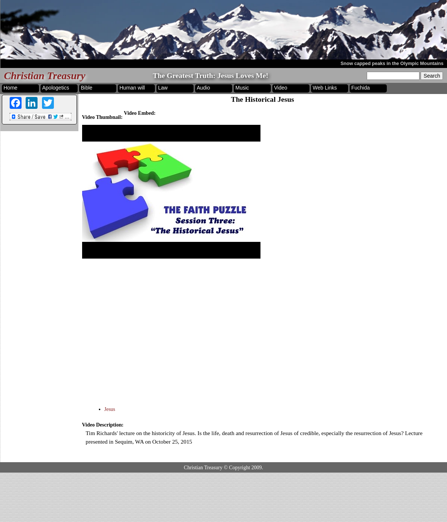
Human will (132, 88)
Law (163, 88)
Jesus (110, 409)
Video (281, 88)
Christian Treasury (44, 75)
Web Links (325, 88)
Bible (87, 88)
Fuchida (361, 88)
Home (10, 88)
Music (242, 88)
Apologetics (55, 88)
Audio (203, 88)
